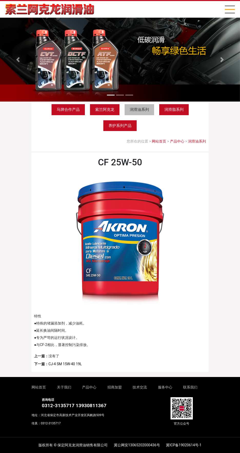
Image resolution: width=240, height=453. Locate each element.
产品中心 (177, 141)
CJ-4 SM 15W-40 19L (65, 364)
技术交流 (140, 387)
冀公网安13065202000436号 (137, 445)
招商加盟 (114, 387)
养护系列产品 (120, 125)
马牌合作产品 (68, 109)
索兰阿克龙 (104, 109)
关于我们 (64, 387)
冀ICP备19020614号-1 (183, 445)
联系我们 (190, 387)
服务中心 (165, 387)
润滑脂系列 (174, 109)
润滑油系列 (139, 109)
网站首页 (159, 141)
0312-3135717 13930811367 (74, 405)
